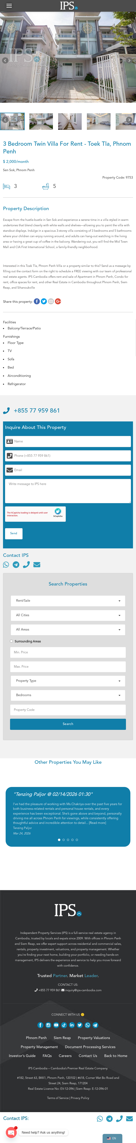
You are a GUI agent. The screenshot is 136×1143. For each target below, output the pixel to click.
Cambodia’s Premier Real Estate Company (79, 1069)
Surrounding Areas (25, 642)
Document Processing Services (90, 1047)
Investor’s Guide (22, 1056)
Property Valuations (94, 1038)
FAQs (47, 1056)
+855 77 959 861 (31, 411)
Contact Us (88, 1056)
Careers (65, 1056)
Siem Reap (28, 944)
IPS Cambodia (37, 1069)
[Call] (26, 565)
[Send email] (36, 565)
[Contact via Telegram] (16, 565)
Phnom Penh (112, 939)
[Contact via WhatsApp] (6, 565)
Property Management (39, 1047)
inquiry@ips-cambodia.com (81, 990)
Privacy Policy (80, 1098)
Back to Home (115, 1056)
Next (130, 62)
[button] (9, 6)
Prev (6, 62)
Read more (97, 823)
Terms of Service (58, 1098)
